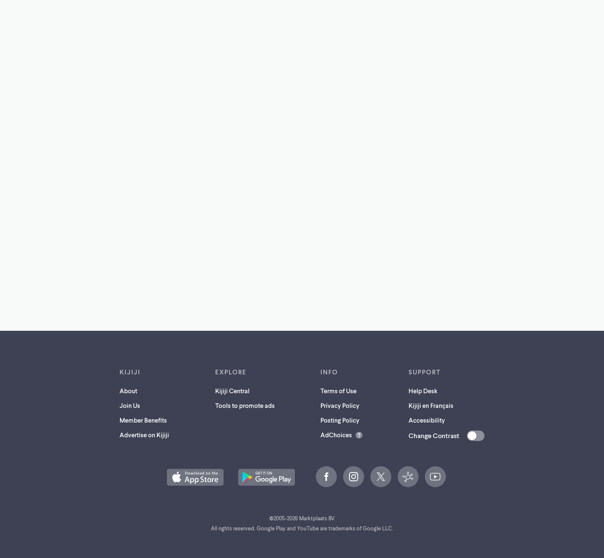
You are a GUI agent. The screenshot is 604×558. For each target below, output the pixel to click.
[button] (195, 477)
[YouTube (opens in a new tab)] (435, 476)
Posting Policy (339, 420)
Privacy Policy (339, 405)
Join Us (130, 405)
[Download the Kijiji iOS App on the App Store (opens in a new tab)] (195, 477)
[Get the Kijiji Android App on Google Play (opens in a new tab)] (266, 477)
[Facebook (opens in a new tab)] (326, 476)
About (128, 390)
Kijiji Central (232, 390)
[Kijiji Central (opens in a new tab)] (408, 476)
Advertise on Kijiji (144, 435)
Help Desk (423, 390)
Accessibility (427, 420)
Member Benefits (143, 420)
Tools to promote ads (245, 405)
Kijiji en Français (431, 405)
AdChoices (336, 435)
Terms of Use (338, 390)
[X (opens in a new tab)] (380, 476)
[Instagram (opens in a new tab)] (353, 476)
